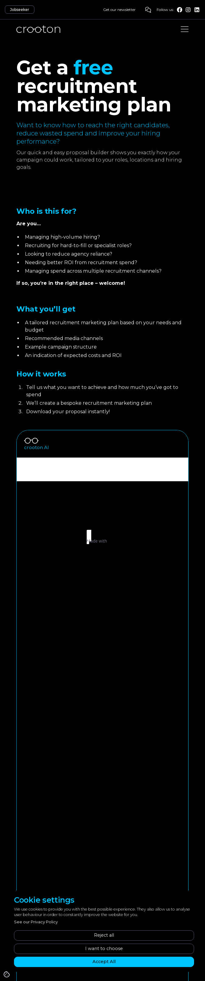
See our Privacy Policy (36, 922)
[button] (184, 29)
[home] (38, 29)
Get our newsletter (119, 9)
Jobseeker (19, 9)
